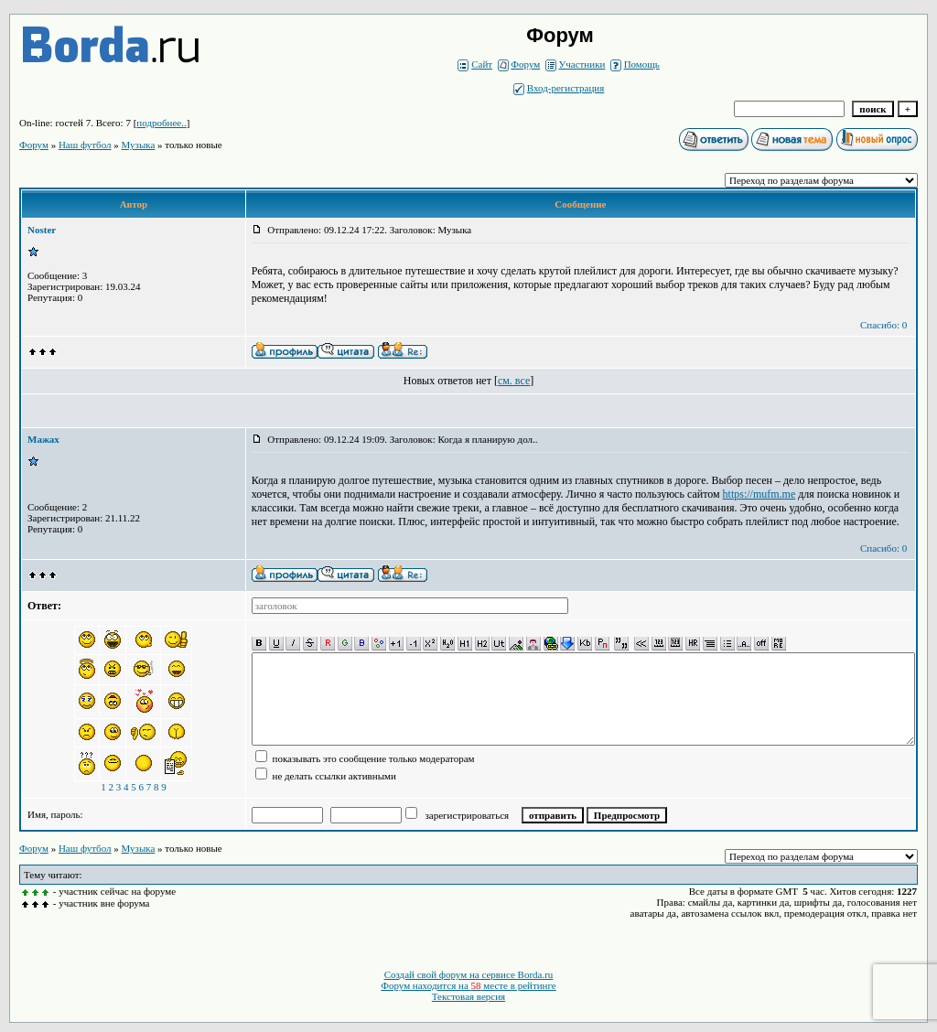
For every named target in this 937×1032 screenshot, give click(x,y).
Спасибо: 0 (883, 324)
